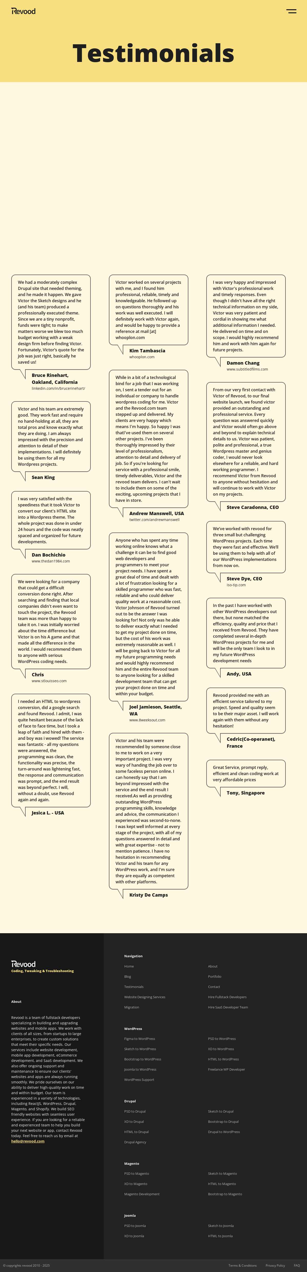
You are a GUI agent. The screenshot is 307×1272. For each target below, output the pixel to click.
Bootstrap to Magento (225, 1194)
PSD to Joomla (135, 1225)
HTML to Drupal (136, 1131)
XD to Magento (135, 1183)
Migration (131, 1007)
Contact (214, 986)
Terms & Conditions (243, 1265)
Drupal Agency (135, 1142)
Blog (127, 976)
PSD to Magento (136, 1173)
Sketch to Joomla (221, 1225)
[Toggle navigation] (292, 11)
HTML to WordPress (223, 1059)
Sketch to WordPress (140, 1049)
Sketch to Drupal (220, 1111)
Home (129, 966)
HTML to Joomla (220, 1236)
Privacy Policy (275, 1265)
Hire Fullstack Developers (227, 997)
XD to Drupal (134, 1121)
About (213, 966)
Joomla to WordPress (140, 1069)
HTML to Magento (222, 1183)
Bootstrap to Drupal (223, 1121)
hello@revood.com (28, 1141)
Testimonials (134, 986)
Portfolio (214, 976)
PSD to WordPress (222, 1038)
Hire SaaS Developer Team (228, 1007)
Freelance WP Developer (226, 1069)
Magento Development (142, 1194)
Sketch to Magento (222, 1173)
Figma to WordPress (139, 1038)
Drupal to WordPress (224, 1131)
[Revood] (23, 12)
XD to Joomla (134, 1236)
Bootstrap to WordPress (142, 1059)
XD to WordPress (221, 1049)
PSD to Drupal (135, 1111)
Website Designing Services (144, 997)
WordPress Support (139, 1079)
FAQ (297, 1265)
